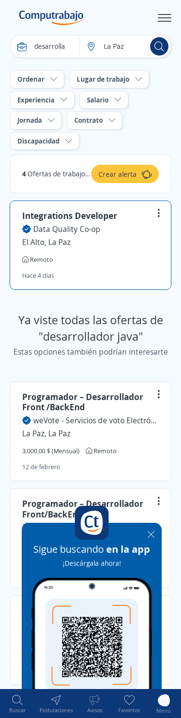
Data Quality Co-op (66, 229)
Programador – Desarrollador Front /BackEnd (82, 402)
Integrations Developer (69, 215)
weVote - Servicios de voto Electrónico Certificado (96, 420)
